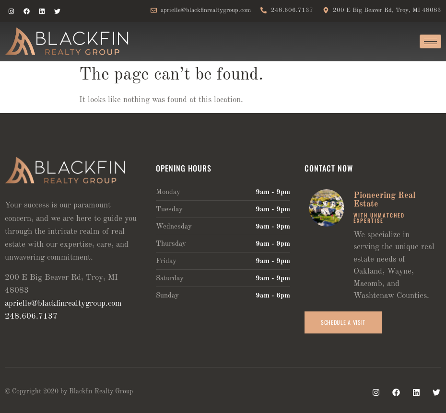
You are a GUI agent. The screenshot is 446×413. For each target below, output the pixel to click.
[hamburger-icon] (430, 41)
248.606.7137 (31, 316)
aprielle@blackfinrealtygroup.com (63, 303)
